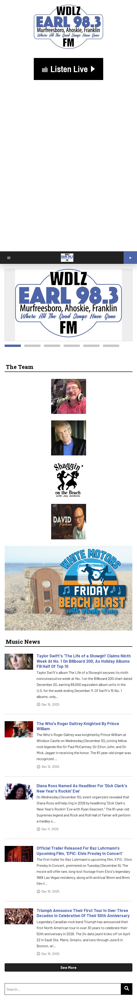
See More (68, 967)
